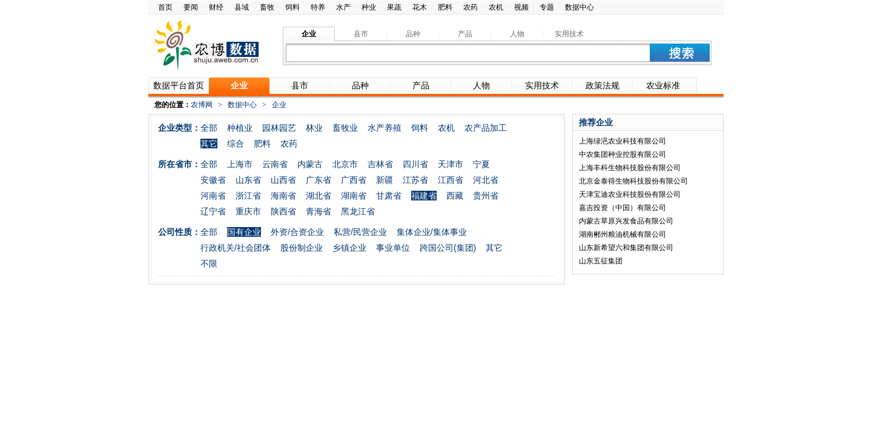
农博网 (202, 105)
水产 (343, 7)
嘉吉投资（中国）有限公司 (622, 207)
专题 (547, 7)
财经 (216, 7)
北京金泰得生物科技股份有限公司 (633, 181)
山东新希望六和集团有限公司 (626, 247)
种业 (369, 7)
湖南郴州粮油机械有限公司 (622, 234)
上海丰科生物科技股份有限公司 (630, 168)
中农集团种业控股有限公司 (622, 154)
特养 (318, 7)
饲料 (292, 7)
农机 (496, 7)
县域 (241, 7)
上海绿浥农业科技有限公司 (622, 141)
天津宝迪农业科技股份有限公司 (630, 194)
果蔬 (394, 7)
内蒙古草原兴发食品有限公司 (626, 221)
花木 (419, 7)
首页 (165, 7)
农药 (470, 7)
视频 (521, 7)
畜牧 (267, 7)
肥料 (445, 7)
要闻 (190, 7)
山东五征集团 (601, 261)
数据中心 (579, 7)
